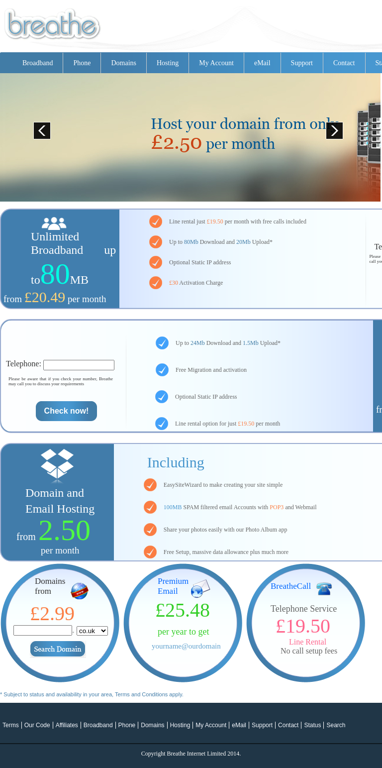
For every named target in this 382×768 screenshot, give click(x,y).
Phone (82, 63)
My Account (216, 63)
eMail (262, 63)
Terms (10, 725)
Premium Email (173, 586)
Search (335, 725)
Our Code (37, 725)
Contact (344, 63)
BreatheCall (291, 586)
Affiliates (67, 725)
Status (312, 725)
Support (302, 63)
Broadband (37, 63)
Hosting (168, 63)
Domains (123, 63)
